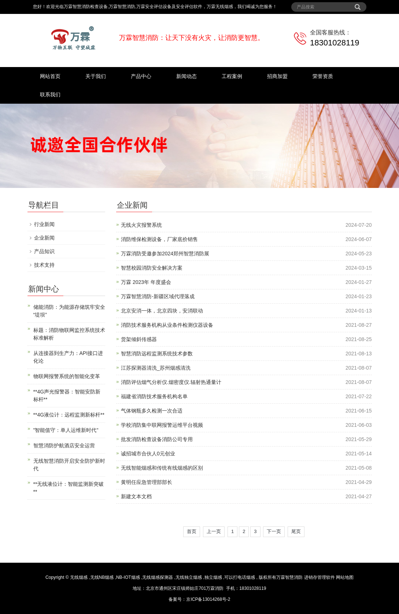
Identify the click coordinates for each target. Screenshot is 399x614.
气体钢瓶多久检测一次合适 (151, 411)
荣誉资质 (323, 76)
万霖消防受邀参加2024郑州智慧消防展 (165, 253)
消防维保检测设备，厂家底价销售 (159, 239)
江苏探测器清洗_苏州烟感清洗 (156, 368)
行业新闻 (44, 224)
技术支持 (44, 265)
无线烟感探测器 (157, 577)
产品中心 (141, 76)
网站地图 (345, 577)
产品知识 (44, 251)
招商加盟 (277, 76)
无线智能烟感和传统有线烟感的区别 (162, 468)
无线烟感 (79, 577)
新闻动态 (186, 76)
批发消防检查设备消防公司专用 (157, 439)
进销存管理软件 (319, 577)
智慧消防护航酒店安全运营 (64, 445)
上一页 (214, 531)
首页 (191, 531)
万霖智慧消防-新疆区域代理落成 (158, 296)
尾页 (296, 531)
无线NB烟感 (102, 577)
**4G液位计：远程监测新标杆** (68, 415)
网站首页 (50, 76)
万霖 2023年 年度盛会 (146, 282)
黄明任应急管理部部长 (146, 482)
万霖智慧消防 (289, 577)
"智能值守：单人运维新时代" (66, 430)
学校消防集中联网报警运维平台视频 (162, 425)
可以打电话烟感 (239, 577)
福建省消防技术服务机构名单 (154, 396)
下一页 (274, 531)
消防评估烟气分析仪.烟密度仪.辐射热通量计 (171, 382)
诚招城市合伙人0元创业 (148, 453)
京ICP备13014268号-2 (208, 599)
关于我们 (95, 76)
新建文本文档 (136, 496)
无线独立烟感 (189, 577)
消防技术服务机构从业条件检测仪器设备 (167, 325)
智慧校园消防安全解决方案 (151, 268)
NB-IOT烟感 (128, 577)
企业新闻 (44, 238)
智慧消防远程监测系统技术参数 (157, 353)
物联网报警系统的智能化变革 (66, 376)
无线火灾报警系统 (141, 225)
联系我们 (50, 94)
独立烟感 (213, 577)
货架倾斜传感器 (139, 339)
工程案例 (232, 76)
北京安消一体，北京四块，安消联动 (162, 311)
